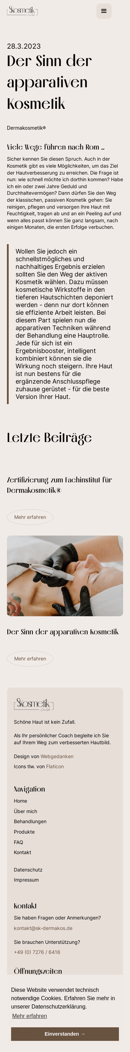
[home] (30, 11)
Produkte (24, 832)
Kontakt (22, 852)
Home (20, 801)
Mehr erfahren (30, 517)
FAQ (18, 842)
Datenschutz (28, 870)
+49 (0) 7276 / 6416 (37, 952)
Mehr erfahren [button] (29, 1016)
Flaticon (55, 766)
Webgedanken (57, 756)
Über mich (25, 811)
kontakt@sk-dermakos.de (43, 928)
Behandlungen (30, 821)
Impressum (26, 880)
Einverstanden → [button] (65, 1034)
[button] (104, 11)
